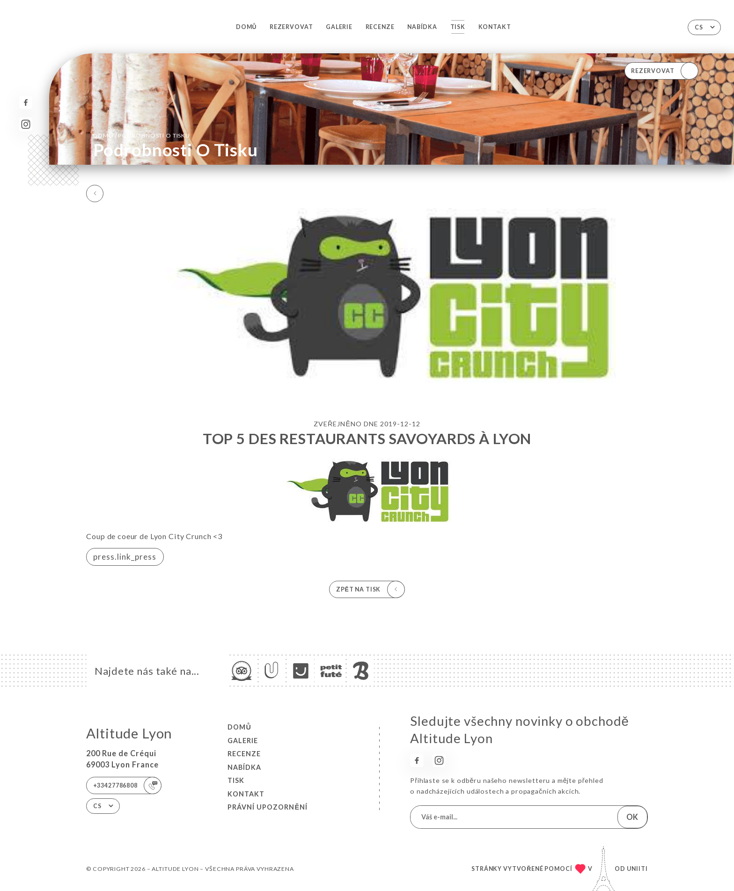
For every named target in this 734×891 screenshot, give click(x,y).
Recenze (380, 26)
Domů (246, 26)
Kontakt (494, 26)
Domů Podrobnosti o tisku (141, 135)
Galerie (339, 26)
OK (632, 816)
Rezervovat (291, 26)
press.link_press (124, 557)
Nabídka (422, 26)
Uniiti (637, 868)
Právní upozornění (268, 807)
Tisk (457, 26)
